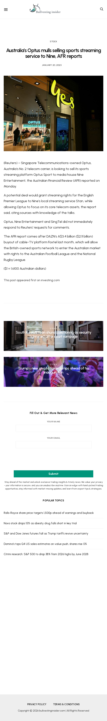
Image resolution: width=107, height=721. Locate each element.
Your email (54, 442)
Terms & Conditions (66, 704)
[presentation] (53, 460)
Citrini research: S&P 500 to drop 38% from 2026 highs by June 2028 (46, 554)
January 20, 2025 (52, 65)
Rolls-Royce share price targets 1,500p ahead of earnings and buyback (49, 513)
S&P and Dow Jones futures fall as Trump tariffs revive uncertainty (46, 533)
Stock (53, 41)
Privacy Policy (36, 704)
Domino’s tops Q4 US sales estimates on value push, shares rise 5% (45, 544)
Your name (54, 426)
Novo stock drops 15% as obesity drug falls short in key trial (40, 523)
